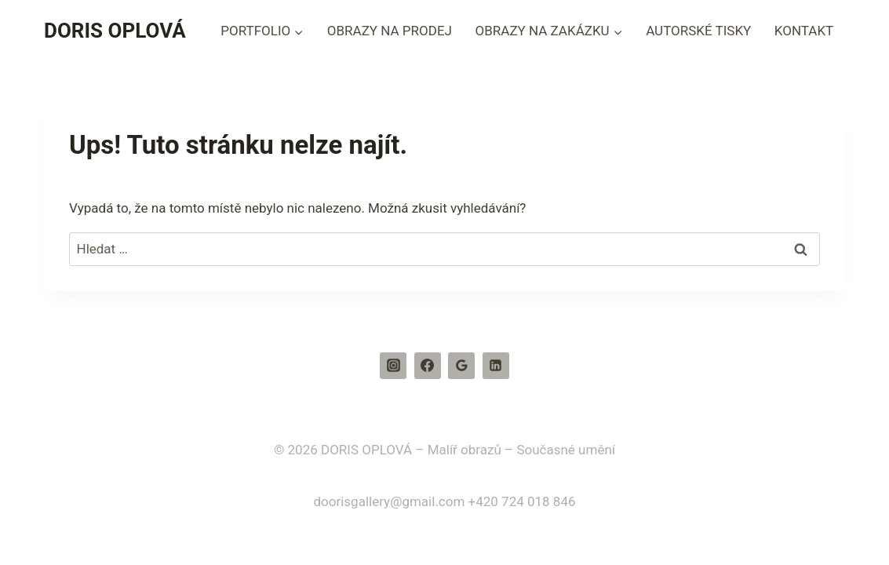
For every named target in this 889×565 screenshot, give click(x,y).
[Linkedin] (496, 365)
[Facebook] (427, 365)
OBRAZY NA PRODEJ (389, 30)
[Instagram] (393, 365)
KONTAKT (803, 30)
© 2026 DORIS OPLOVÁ (343, 449)
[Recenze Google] (461, 365)
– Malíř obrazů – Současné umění (515, 449)
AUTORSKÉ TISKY (698, 30)
